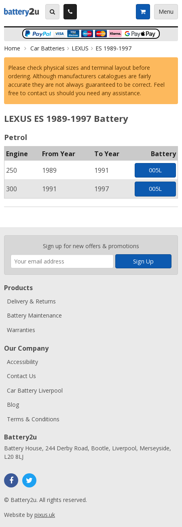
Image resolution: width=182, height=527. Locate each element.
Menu (166, 11)
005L (155, 170)
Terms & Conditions (33, 419)
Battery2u (21, 12)
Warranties (21, 330)
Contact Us (21, 376)
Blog (13, 404)
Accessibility (22, 362)
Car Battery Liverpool (35, 390)
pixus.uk (44, 515)
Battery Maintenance (34, 315)
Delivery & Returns (31, 301)
